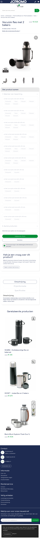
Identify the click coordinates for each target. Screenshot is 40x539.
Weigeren (14, 533)
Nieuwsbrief (4, 475)
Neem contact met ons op (11, 267)
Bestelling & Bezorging (7, 489)
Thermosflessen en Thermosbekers (22, 15)
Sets (35, 15)
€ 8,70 (9, 396)
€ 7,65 (8, 355)
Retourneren (4, 491)
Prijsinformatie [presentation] (20, 286)
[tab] (20, 282)
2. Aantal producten (9, 226)
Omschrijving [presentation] (20, 282)
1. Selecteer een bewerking (12, 94)
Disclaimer (3, 504)
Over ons (3, 473)
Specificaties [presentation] (20, 290)
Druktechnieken (5, 479)
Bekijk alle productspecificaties (11, 31)
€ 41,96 (9, 437)
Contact (3, 487)
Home (2, 15)
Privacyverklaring (5, 502)
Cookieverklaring (5, 500)
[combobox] (18, 10)
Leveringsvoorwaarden (7, 498)
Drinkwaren (9, 15)
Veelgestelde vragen (6, 477)
